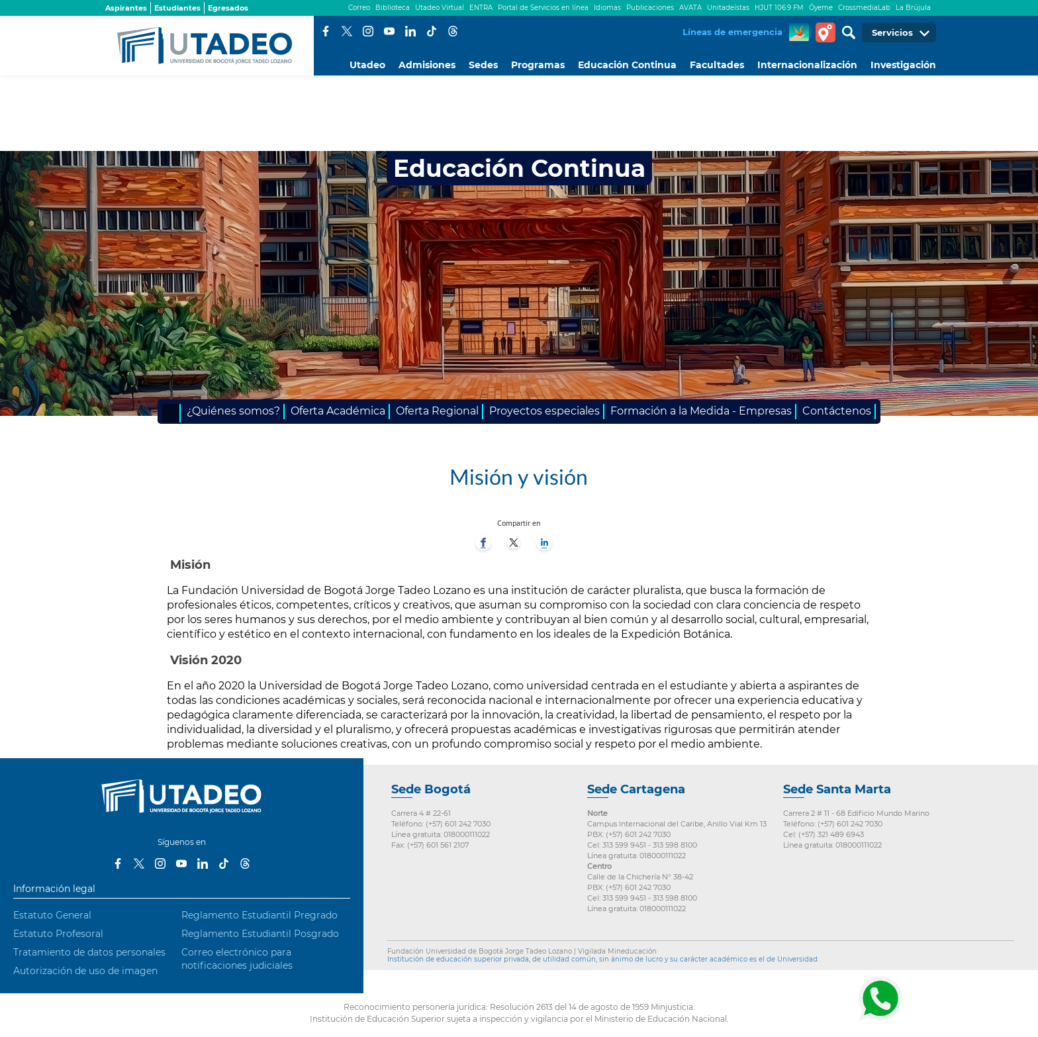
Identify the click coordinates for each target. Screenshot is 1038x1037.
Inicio (171, 413)
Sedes (483, 65)
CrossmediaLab (864, 7)
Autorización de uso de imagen (85, 971)
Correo (359, 7)
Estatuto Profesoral (58, 934)
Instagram (368, 31)
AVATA (690, 7)
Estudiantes (177, 8)
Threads (453, 31)
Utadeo (367, 65)
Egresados (228, 8)
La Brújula (913, 7)
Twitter (347, 31)
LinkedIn (410, 31)
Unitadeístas (728, 7)
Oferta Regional (437, 411)
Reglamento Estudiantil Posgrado (260, 934)
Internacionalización (807, 65)
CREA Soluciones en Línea (799, 32)
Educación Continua (627, 65)
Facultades (717, 65)
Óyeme (821, 7)
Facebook (325, 31)
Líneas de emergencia (732, 31)
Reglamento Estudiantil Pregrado (259, 915)
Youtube (389, 31)
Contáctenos (836, 411)
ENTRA (481, 7)
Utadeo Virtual (439, 7)
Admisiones (427, 65)
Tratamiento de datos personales (89, 952)
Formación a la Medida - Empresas (701, 411)
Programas (538, 65)
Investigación (903, 65)
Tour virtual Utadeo (825, 32)
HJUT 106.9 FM (779, 7)
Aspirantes (126, 8)
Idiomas (607, 7)
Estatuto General (52, 915)
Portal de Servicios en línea (543, 7)
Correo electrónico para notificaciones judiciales (237, 958)
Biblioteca (392, 7)
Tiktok (431, 31)
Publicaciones (650, 7)
